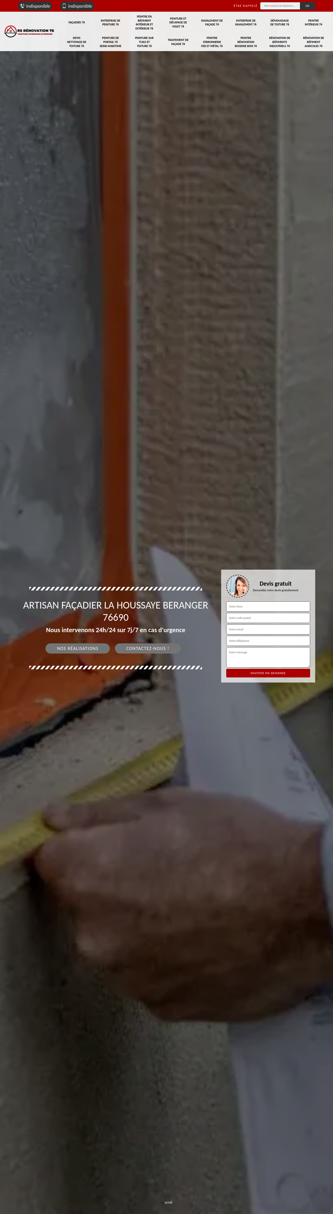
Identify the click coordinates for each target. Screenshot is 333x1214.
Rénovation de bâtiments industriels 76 (279, 42)
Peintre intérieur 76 (313, 22)
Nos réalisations (77, 648)
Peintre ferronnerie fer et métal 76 (212, 42)
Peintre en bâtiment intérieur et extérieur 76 (144, 22)
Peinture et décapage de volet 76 (178, 22)
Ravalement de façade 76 (212, 22)
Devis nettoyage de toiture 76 (76, 42)
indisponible (35, 6)
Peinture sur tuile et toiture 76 (144, 42)
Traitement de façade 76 (178, 42)
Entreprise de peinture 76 (110, 22)
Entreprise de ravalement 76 (245, 22)
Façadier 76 (77, 22)
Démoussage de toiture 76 (279, 22)
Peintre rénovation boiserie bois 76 (246, 42)
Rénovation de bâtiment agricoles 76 (313, 42)
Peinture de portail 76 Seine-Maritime (110, 42)
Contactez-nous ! (147, 648)
